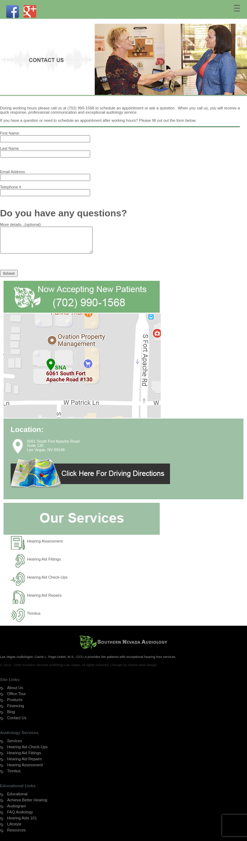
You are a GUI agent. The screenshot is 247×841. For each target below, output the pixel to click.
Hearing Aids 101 (22, 818)
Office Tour (16, 694)
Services (14, 741)
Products (14, 700)
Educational (17, 794)
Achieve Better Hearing (27, 800)
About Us (15, 688)
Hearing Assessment (45, 541)
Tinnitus (33, 613)
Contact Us (16, 718)
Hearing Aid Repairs (44, 595)
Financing (15, 706)
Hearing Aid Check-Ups (47, 577)
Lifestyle (14, 824)
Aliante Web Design (142, 665)
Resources (16, 830)
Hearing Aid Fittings (44, 559)
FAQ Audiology (20, 812)
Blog (11, 712)
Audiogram (16, 806)
